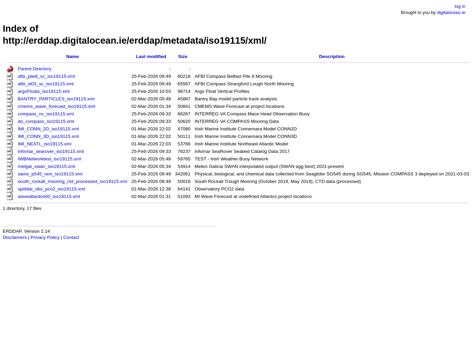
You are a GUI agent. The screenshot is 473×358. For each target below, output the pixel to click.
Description (332, 56)
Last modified (151, 56)
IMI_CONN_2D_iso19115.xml (48, 128)
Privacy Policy (44, 237)
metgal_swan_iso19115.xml (46, 166)
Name (72, 56)
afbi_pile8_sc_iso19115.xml (46, 76)
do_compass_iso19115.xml (46, 121)
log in (460, 6)
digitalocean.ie (451, 12)
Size (182, 56)
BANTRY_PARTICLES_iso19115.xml (56, 98)
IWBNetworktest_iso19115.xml (49, 158)
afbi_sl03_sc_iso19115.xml (45, 83)
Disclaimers (15, 237)
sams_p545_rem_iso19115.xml (50, 173)
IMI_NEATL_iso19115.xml (44, 143)
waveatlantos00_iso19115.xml (49, 196)
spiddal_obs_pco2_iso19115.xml (51, 188)
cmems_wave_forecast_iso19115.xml (56, 106)
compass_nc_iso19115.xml (46, 113)
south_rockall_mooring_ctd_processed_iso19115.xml (72, 181)
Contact (71, 237)
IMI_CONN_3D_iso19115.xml (48, 136)
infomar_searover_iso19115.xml (51, 151)
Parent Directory (34, 68)
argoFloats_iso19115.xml (44, 91)
